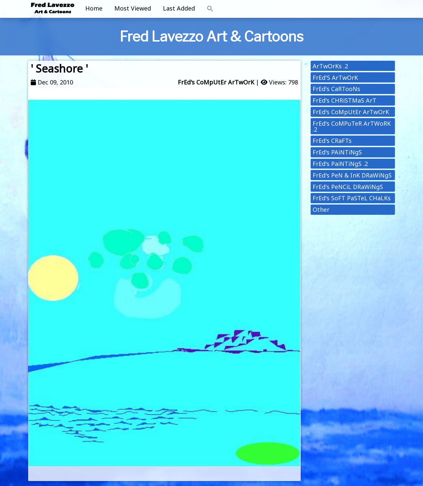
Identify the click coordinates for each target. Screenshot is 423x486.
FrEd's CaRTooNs (336, 89)
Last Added (179, 8)
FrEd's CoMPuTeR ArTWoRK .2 (352, 126)
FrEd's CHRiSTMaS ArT (344, 100)
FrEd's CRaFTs (332, 141)
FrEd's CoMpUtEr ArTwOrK (216, 82)
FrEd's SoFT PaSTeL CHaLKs (352, 198)
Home (93, 8)
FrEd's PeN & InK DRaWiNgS (352, 175)
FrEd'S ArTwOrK (335, 77)
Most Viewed (132, 8)
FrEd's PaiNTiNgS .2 (340, 164)
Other (321, 209)
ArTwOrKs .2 (330, 66)
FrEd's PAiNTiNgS (337, 152)
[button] (210, 9)
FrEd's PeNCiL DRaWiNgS (348, 187)
